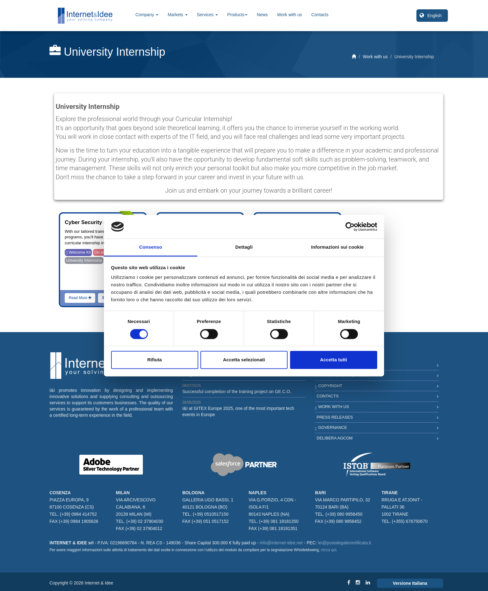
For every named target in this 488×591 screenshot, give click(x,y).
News (262, 14)
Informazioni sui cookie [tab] (337, 247)
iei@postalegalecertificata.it (344, 542)
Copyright (330, 385)
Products (237, 14)
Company (146, 14)
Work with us (289, 14)
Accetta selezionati (244, 360)
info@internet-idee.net (281, 542)
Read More (80, 298)
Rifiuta (154, 360)
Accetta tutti (333, 360)
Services (207, 14)
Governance (332, 427)
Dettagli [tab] (244, 247)
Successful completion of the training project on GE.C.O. (236, 391)
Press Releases (335, 417)
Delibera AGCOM (335, 438)
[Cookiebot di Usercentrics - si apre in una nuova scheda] (350, 226)
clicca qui (328, 550)
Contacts (319, 14)
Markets (178, 14)
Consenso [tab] (150, 247)
